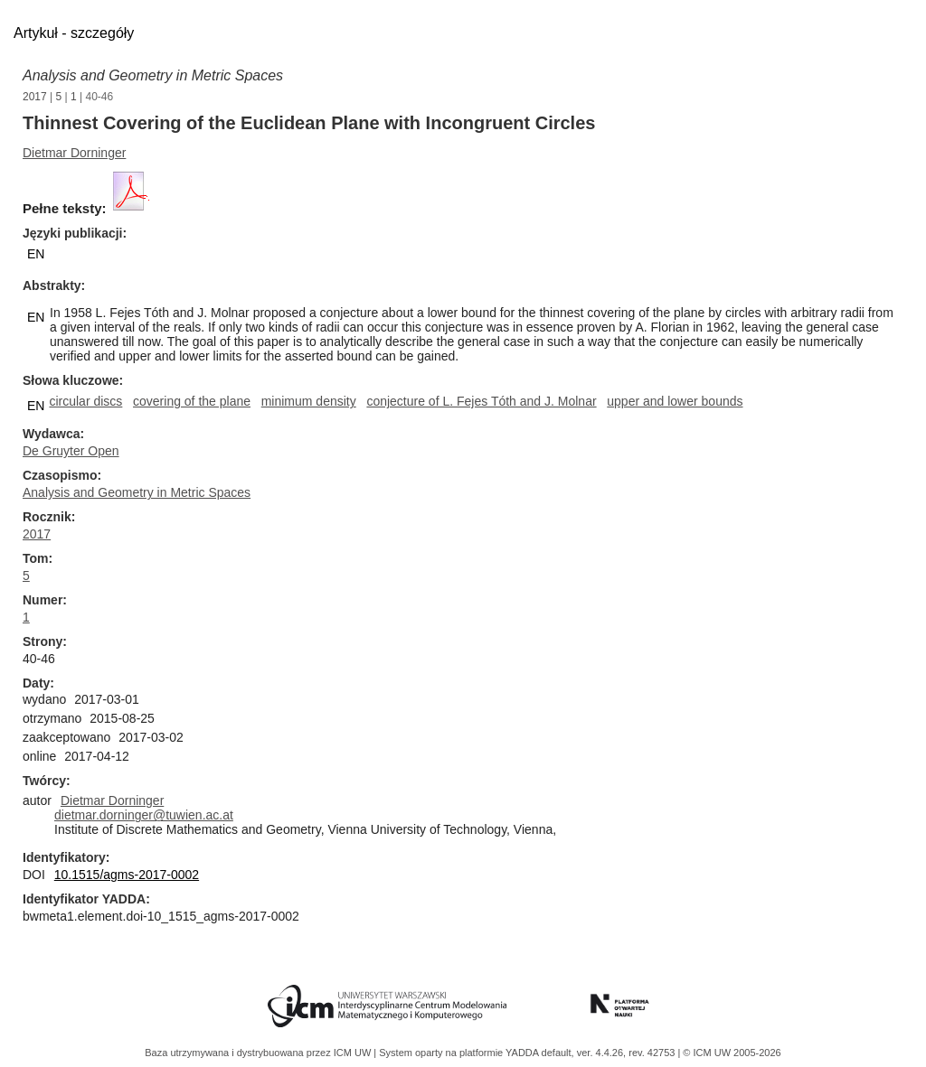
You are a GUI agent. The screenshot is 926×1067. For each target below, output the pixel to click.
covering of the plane (191, 401)
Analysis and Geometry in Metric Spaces (153, 75)
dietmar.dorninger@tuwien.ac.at (143, 815)
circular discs (85, 401)
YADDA (524, 1052)
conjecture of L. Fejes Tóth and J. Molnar (481, 401)
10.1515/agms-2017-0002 (126, 874)
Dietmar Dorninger (74, 152)
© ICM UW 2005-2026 (731, 1052)
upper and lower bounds (674, 401)
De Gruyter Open (71, 451)
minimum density (308, 401)
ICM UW (354, 1052)
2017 (35, 96)
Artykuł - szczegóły (74, 33)
